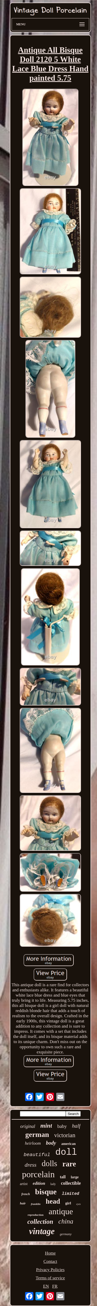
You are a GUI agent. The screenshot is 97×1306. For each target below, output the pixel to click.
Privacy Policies (50, 1269)
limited (70, 1193)
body (51, 1143)
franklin (35, 1203)
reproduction (35, 1214)
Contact (50, 1261)
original (27, 1126)
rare (69, 1164)
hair (23, 1203)
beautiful (37, 1155)
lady (53, 1184)
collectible (71, 1183)
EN (46, 1286)
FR (55, 1286)
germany (66, 1234)
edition (39, 1183)
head (53, 1201)
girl (68, 1203)
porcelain (38, 1174)
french (25, 1194)
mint (46, 1125)
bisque (46, 1191)
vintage (42, 1231)
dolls (49, 1163)
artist (24, 1184)
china (65, 1221)
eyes (78, 1204)
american (68, 1144)
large (75, 1177)
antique (61, 1211)
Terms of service (50, 1277)
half (76, 1126)
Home (50, 1253)
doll (66, 1152)
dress (30, 1164)
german (37, 1134)
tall (62, 1177)
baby (62, 1126)
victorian (65, 1135)
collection (40, 1221)
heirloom (33, 1143)
